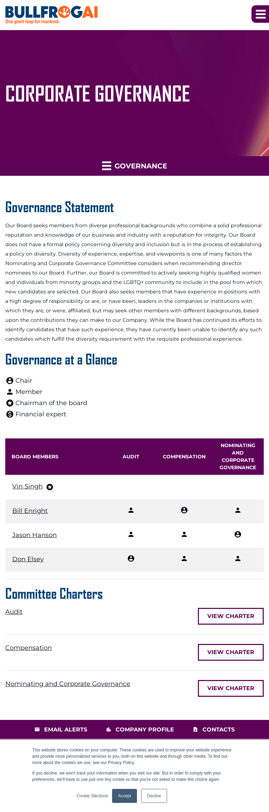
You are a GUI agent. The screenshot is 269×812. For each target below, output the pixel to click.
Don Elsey (28, 559)
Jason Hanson (34, 535)
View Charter (230, 616)
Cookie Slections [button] (92, 795)
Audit (13, 612)
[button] (260, 14)
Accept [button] (124, 795)
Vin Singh (27, 486)
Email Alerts (65, 729)
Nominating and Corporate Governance (67, 684)
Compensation (28, 648)
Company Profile (145, 729)
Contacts (218, 729)
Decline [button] (154, 795)
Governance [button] (134, 165)
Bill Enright (30, 511)
